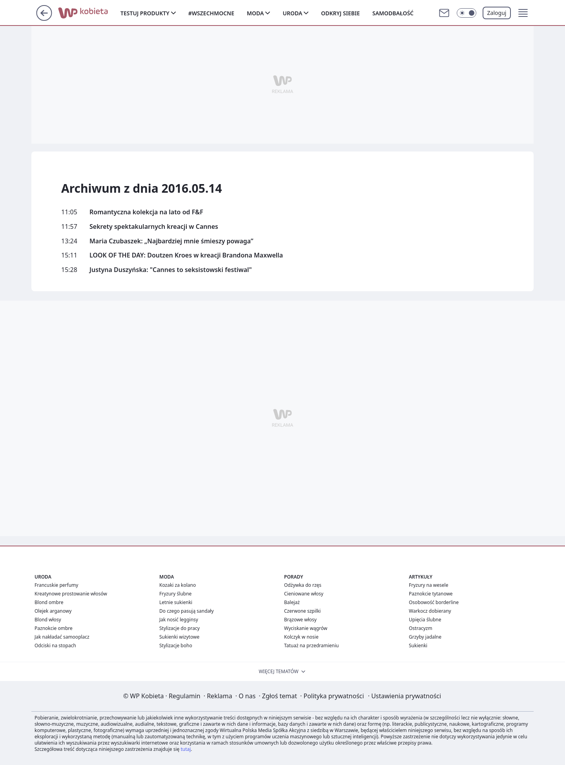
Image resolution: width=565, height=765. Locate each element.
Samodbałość (393, 13)
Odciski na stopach (55, 645)
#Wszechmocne (211, 13)
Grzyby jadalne (425, 637)
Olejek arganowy (53, 611)
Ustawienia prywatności (404, 696)
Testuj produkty (145, 13)
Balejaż (292, 602)
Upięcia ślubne (425, 619)
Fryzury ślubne (175, 593)
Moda (255, 13)
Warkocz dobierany (430, 611)
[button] (523, 13)
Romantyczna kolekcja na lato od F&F (146, 212)
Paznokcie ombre (54, 628)
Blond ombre (49, 602)
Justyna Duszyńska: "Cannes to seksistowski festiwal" (170, 270)
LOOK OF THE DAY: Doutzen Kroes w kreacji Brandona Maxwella (186, 255)
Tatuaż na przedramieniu (311, 645)
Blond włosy (48, 619)
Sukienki (418, 645)
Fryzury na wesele (428, 585)
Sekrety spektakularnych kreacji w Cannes (153, 227)
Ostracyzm (420, 628)
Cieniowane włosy (303, 593)
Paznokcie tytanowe (431, 593)
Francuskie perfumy (56, 585)
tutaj (185, 749)
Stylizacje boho (175, 645)
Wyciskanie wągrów (305, 628)
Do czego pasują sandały (186, 611)
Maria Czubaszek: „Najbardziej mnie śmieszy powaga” (171, 241)
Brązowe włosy (300, 619)
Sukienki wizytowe (179, 637)
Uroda (292, 13)
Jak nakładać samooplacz (62, 637)
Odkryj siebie (340, 13)
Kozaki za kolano (177, 585)
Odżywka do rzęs (302, 585)
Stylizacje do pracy (179, 628)
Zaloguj (497, 12)
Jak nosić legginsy (178, 619)
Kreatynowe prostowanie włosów (71, 593)
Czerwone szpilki (302, 611)
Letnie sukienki (175, 602)
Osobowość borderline (434, 602)
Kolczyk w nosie (301, 637)
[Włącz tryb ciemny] (466, 13)
